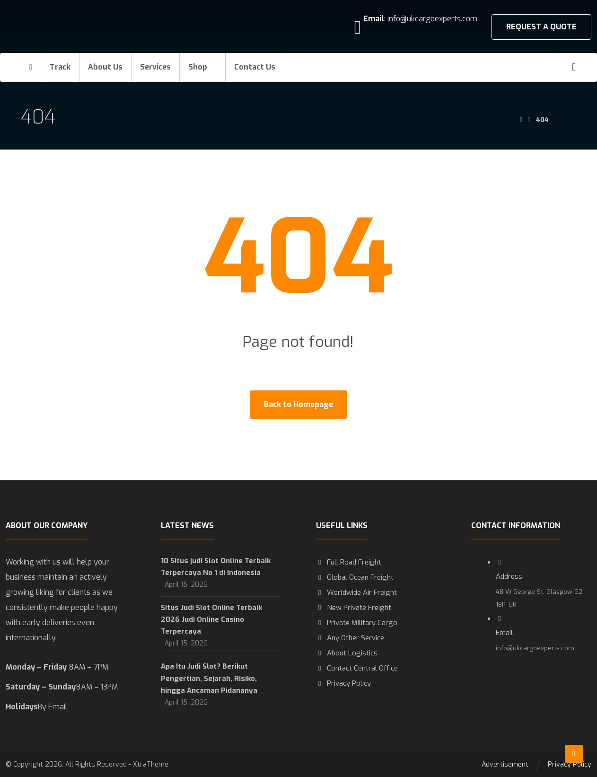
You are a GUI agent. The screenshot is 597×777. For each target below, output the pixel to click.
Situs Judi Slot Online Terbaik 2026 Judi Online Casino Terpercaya (211, 619)
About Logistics (347, 653)
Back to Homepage (298, 404)
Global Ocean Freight (355, 577)
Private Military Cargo (356, 622)
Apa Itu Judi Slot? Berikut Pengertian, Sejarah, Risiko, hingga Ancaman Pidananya (209, 678)
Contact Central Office (357, 668)
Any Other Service (350, 638)
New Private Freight (353, 607)
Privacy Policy (343, 683)
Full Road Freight (348, 562)
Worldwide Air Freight (356, 592)
